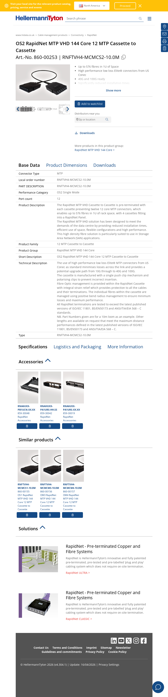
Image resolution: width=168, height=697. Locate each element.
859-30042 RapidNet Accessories (50, 397)
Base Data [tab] (29, 165)
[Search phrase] (104, 18)
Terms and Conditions (67, 647)
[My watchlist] (164, 48)
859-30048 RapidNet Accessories (28, 397)
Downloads (85, 133)
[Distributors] (164, 26)
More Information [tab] (125, 346)
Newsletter (123, 647)
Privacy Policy (95, 652)
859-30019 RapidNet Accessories (73, 397)
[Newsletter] (164, 33)
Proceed (125, 6)
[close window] (140, 6)
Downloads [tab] (104, 165)
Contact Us (41, 647)
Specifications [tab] (32, 346)
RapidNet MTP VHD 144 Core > (95, 150)
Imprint (91, 647)
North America (92, 5)
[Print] (164, 41)
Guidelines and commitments (62, 652)
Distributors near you (87, 113)
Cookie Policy (117, 652)
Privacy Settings (109, 664)
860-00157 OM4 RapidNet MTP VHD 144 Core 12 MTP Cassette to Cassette (73, 480)
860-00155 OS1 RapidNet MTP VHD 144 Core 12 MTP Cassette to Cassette (28, 480)
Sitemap (106, 647)
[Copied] (124, 57)
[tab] (84, 363)
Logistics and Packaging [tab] (77, 346)
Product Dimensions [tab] (66, 165)
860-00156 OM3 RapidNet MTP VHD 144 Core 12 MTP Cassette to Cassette (50, 480)
